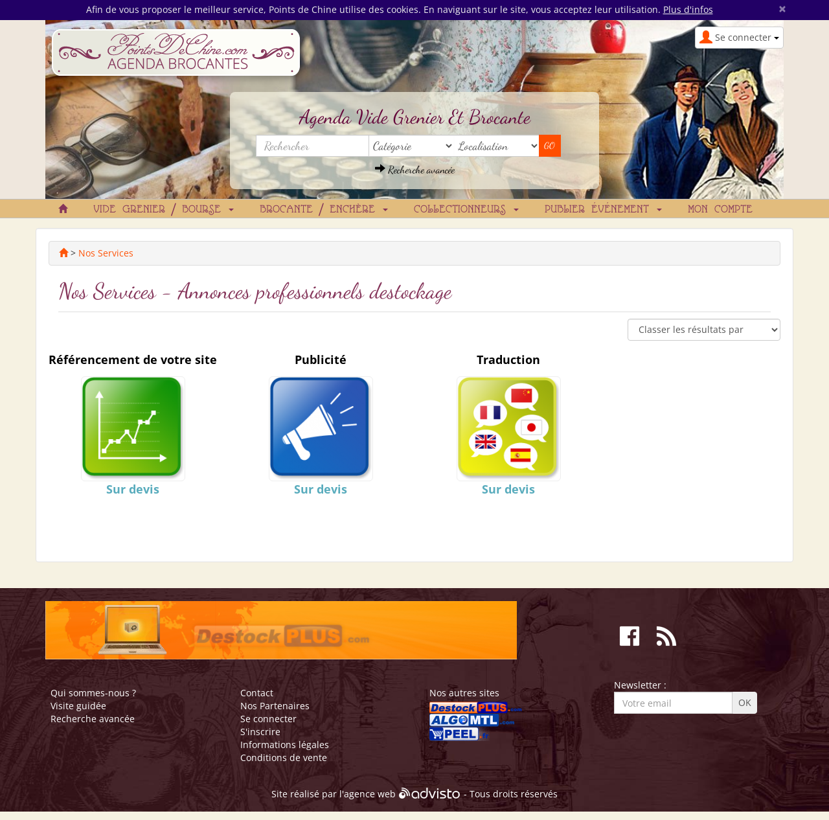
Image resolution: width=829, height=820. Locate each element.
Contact (256, 693)
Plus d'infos (688, 9)
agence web (370, 794)
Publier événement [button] (603, 209)
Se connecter (268, 718)
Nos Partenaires (275, 706)
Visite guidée (78, 706)
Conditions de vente (283, 757)
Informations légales (284, 744)
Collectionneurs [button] (466, 209)
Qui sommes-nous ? (93, 693)
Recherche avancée (415, 169)
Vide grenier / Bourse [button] (163, 209)
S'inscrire (260, 731)
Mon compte (720, 209)
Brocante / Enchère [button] (324, 209)
